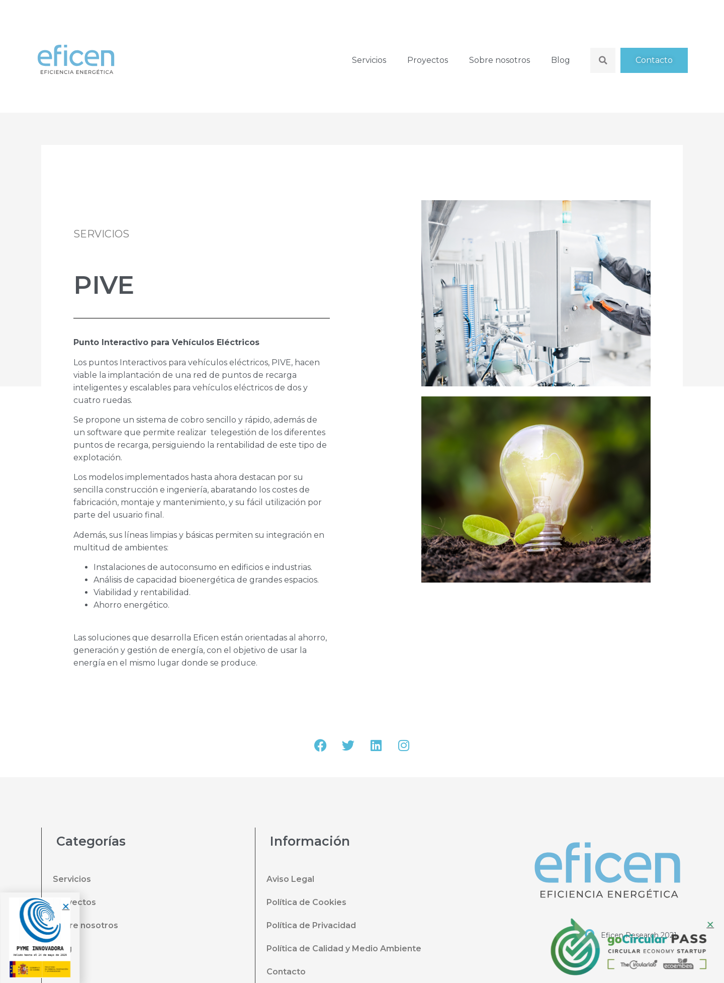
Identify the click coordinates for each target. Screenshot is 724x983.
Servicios (369, 60)
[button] (59, 906)
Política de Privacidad (311, 925)
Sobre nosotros (499, 60)
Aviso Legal (290, 879)
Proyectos (427, 60)
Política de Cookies (306, 902)
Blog (560, 60)
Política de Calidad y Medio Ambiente (343, 948)
